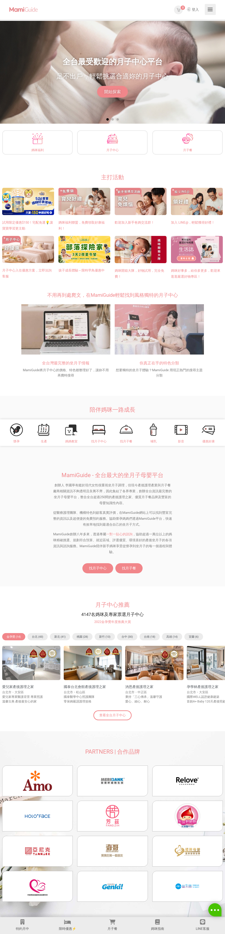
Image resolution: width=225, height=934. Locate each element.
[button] (107, 119)
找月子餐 (126, 441)
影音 (181, 441)
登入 (193, 9)
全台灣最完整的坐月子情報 (65, 363)
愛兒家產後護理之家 (18, 687)
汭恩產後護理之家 (139, 687)
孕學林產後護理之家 (202, 687)
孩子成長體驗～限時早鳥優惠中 (81, 270)
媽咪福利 (37, 150)
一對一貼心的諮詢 (119, 534)
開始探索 (112, 91)
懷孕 (16, 441)
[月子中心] (112, 138)
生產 (44, 441)
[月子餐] (187, 138)
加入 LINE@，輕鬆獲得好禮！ (193, 222)
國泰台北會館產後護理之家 (85, 687)
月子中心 (112, 150)
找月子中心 (99, 441)
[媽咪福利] (37, 138)
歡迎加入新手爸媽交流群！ (134, 222)
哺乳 (154, 441)
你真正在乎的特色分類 (159, 363)
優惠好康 (208, 441)
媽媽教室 (71, 441)
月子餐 (187, 150)
